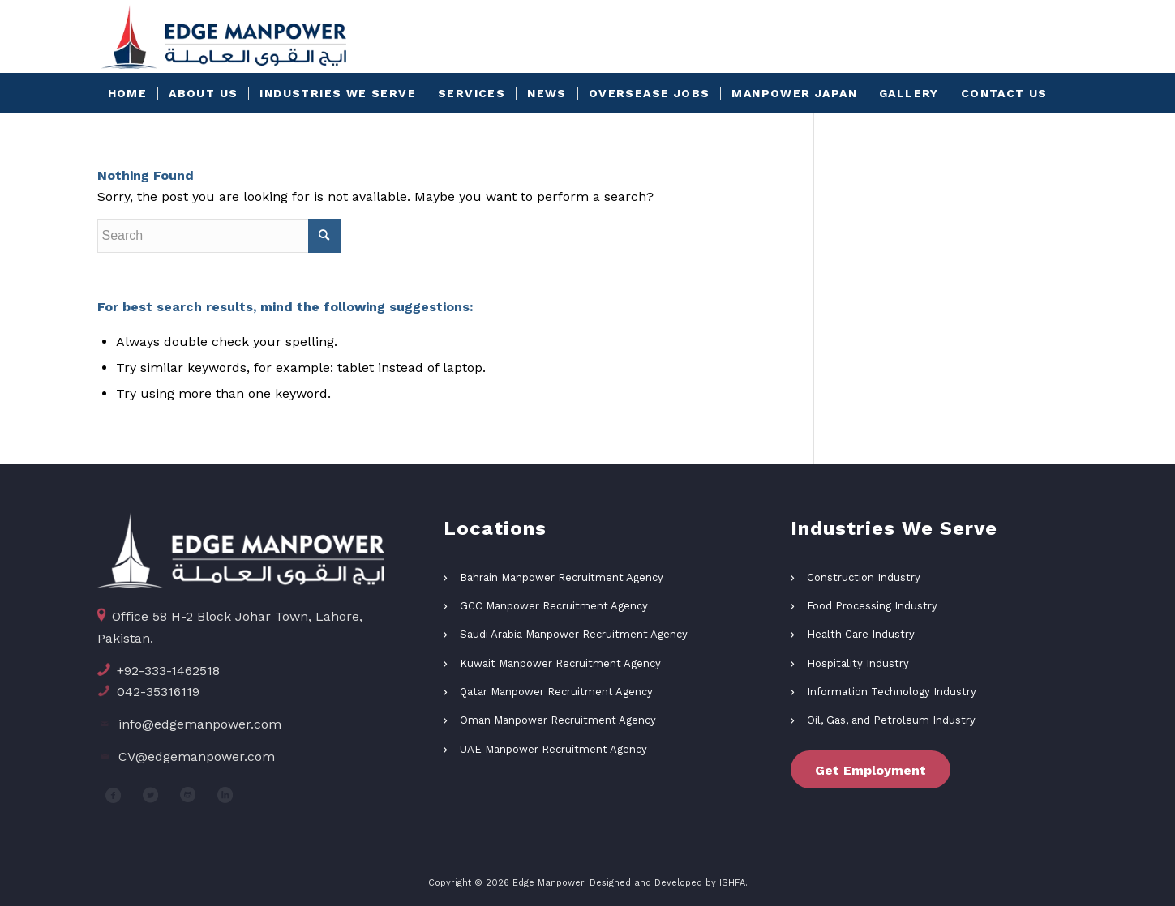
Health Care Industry (861, 634)
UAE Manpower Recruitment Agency (553, 749)
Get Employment (870, 770)
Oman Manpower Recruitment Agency (558, 720)
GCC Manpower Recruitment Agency (554, 606)
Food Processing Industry (872, 606)
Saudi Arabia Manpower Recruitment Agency (574, 634)
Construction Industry (863, 577)
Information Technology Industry (891, 692)
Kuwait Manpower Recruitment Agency (560, 663)
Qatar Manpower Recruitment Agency (556, 692)
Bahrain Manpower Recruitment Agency (561, 577)
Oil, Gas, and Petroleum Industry (891, 720)
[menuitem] (127, 93)
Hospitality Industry (858, 663)
